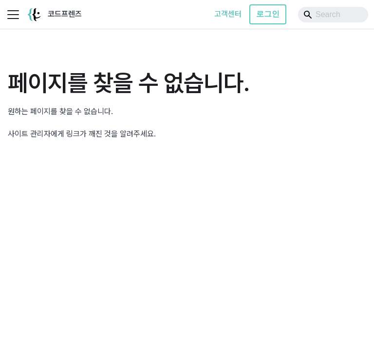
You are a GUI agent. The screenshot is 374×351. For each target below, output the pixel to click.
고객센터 (228, 14)
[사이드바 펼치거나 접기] (13, 14)
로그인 (268, 14)
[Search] (333, 14)
